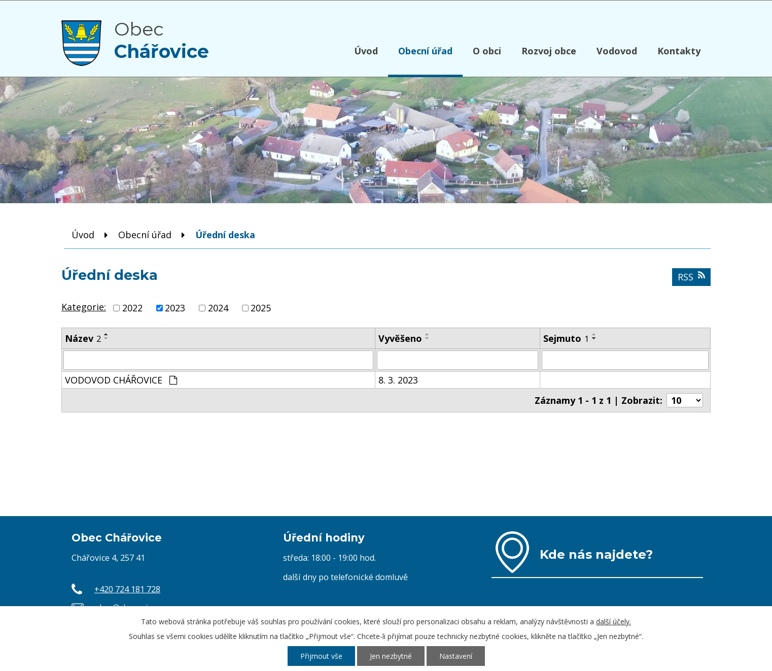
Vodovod (616, 51)
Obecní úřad (425, 51)
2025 (261, 308)
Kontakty (678, 51)
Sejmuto (566, 338)
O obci (487, 51)
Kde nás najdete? (596, 554)
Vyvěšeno (400, 338)
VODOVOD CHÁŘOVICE (121, 380)
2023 (175, 308)
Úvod (366, 51)
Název (83, 338)
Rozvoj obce (548, 51)
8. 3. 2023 (398, 380)
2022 (132, 308)
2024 (218, 308)
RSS (691, 277)
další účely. (613, 621)
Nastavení (455, 656)
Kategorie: (83, 307)
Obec (161, 40)
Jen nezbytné (391, 656)
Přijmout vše (321, 656)
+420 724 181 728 (127, 589)
